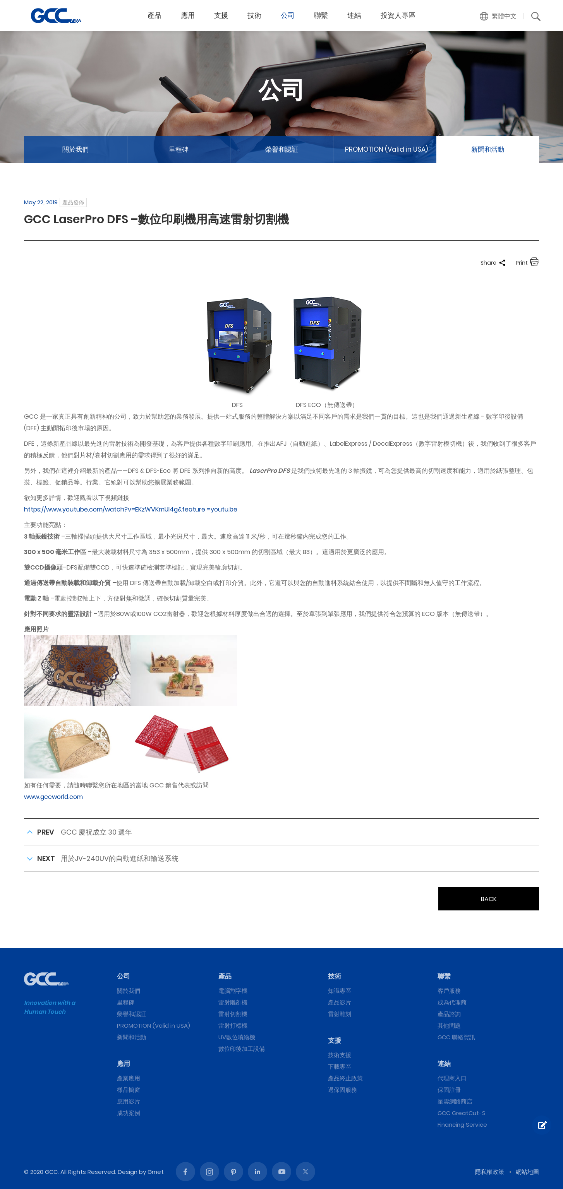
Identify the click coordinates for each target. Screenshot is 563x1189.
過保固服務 (342, 1090)
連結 (354, 15)
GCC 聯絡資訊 (456, 1037)
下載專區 (339, 1066)
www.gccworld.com (53, 796)
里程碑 (179, 149)
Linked (257, 1171)
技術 (254, 15)
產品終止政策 (345, 1078)
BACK (489, 899)
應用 (188, 15)
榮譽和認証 (281, 149)
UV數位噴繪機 (236, 1037)
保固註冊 (449, 1090)
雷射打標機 (232, 1025)
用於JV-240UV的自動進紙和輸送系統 (120, 858)
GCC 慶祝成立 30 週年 (96, 832)
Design (127, 1172)
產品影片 (339, 1002)
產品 (154, 15)
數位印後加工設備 (241, 1049)
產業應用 (128, 1078)
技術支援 (339, 1055)
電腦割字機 (232, 991)
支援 (221, 15)
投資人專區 (398, 15)
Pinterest (233, 1171)
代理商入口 (452, 1078)
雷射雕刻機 (232, 1002)
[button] (498, 16)
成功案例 (128, 1113)
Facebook (185, 1171)
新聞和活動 (487, 149)
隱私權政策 (489, 1172)
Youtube (281, 1171)
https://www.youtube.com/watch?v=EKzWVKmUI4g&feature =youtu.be (130, 509)
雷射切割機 (232, 1014)
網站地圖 (527, 1172)
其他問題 (449, 1025)
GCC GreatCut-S (462, 1113)
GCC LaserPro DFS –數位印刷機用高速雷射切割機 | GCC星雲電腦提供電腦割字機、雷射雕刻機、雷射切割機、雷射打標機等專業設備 (56, 15)
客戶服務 (449, 991)
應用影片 (128, 1101)
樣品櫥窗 (128, 1090)
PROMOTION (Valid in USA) (386, 149)
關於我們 (75, 149)
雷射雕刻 (339, 1014)
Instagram (209, 1171)
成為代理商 (452, 1002)
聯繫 (321, 15)
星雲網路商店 (455, 1101)
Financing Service (462, 1125)
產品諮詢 (449, 1014)
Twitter (305, 1171)
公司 (288, 15)
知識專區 (339, 991)
